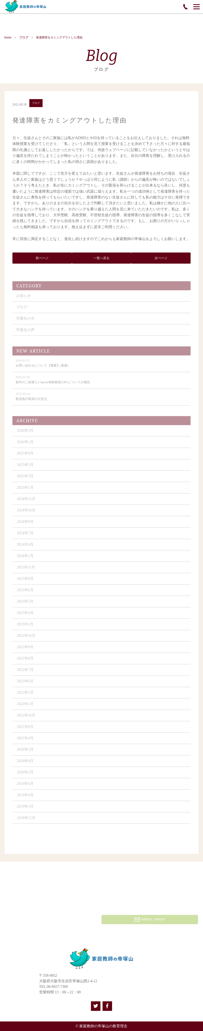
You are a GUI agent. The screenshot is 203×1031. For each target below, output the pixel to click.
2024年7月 (25, 535)
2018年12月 (26, 820)
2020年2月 (25, 774)
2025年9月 (25, 455)
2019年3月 (25, 809)
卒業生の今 (25, 321)
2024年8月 (25, 524)
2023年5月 (25, 604)
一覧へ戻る (101, 259)
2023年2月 (25, 626)
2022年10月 (26, 638)
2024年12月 (26, 501)
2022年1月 (25, 706)
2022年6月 (25, 683)
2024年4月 (25, 547)
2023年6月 (25, 592)
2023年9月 (25, 581)
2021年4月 (25, 740)
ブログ (24, 37)
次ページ (161, 259)
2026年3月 (25, 433)
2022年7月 (25, 672)
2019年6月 (25, 786)
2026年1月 (25, 444)
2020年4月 (25, 763)
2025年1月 (25, 490)
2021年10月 (26, 717)
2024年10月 (26, 512)
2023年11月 (26, 569)
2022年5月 (25, 695)
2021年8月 (25, 729)
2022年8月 (25, 661)
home (8, 37)
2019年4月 (25, 797)
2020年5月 (25, 752)
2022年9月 (25, 649)
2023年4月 (25, 615)
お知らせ (23, 298)
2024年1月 (25, 558)
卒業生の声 (25, 332)
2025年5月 (25, 467)
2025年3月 (25, 478)
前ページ (42, 259)
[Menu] (196, 7)
